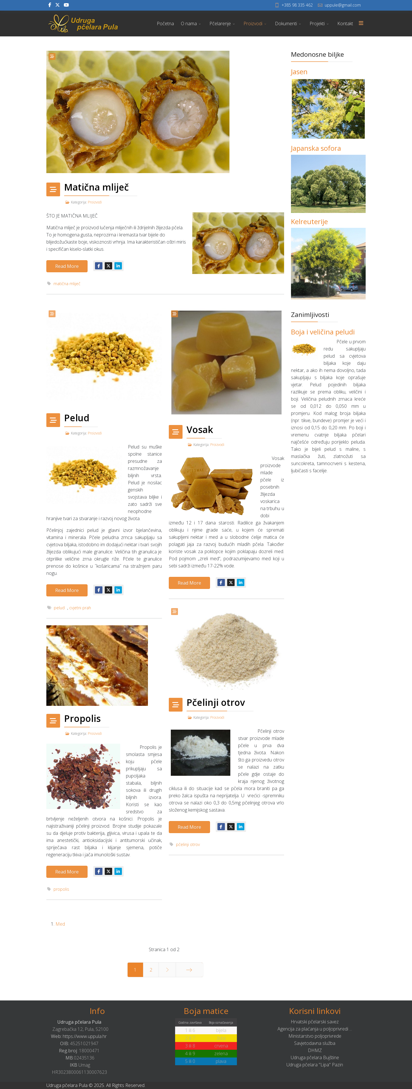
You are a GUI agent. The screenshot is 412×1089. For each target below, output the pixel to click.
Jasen (299, 71)
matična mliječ (67, 283)
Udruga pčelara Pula (79, 1022)
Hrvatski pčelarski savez (315, 1022)
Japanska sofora (316, 148)
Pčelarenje (220, 23)
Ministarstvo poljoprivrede (314, 1036)
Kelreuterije (309, 221)
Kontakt (345, 23)
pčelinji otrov (188, 844)
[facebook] (49, 5)
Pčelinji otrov (216, 702)
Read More (67, 266)
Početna (165, 23)
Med (60, 924)
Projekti (317, 23)
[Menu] (361, 23)
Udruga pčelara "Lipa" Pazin (314, 1064)
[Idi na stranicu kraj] (189, 970)
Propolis (82, 718)
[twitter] (57, 5)
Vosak (200, 429)
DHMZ (315, 1050)
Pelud (76, 418)
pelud (59, 607)
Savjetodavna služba (314, 1043)
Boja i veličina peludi (323, 331)
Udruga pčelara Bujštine (315, 1057)
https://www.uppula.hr (85, 1036)
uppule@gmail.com (343, 5)
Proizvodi (252, 23)
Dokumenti (286, 23)
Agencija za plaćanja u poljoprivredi (313, 1029)
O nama (189, 23)
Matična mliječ (96, 187)
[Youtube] (66, 5)
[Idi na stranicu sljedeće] (167, 970)
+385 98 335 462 (297, 5)
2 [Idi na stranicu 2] (151, 970)
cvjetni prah (80, 607)
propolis (61, 889)
